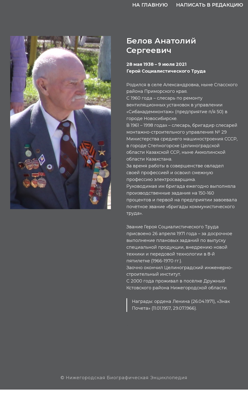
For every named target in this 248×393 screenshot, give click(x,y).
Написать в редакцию (209, 5)
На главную (150, 5)
